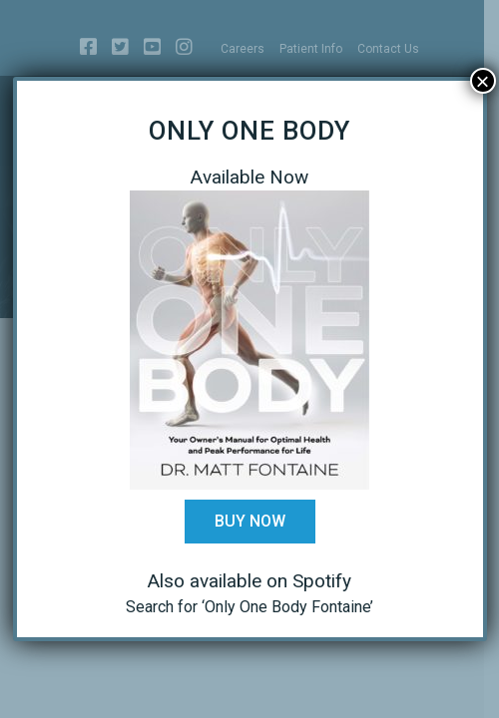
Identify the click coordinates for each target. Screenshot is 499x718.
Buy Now (250, 521)
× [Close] (482, 81)
